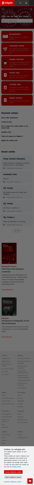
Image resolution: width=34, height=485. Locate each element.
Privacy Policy (16, 466)
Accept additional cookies (13, 472)
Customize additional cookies (12, 481)
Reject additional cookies (13, 477)
